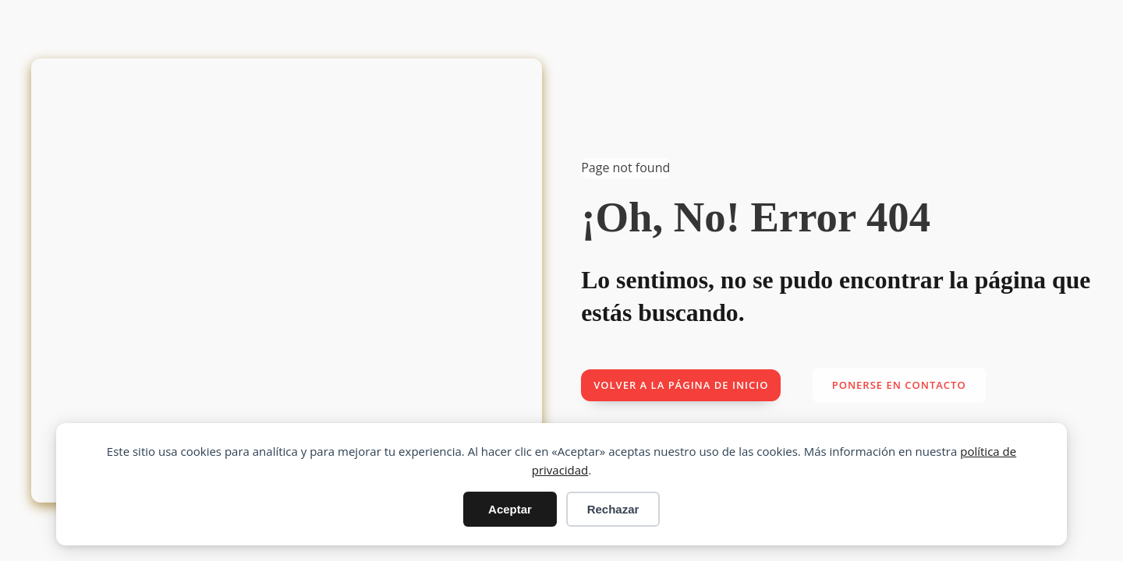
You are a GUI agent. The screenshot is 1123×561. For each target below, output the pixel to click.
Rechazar (613, 509)
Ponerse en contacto (899, 385)
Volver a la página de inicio (680, 385)
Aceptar (510, 509)
